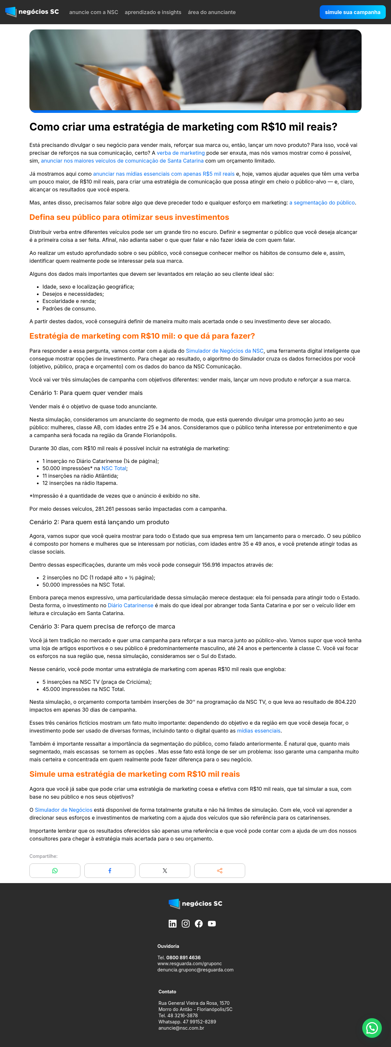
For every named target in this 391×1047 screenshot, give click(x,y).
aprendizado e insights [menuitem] (153, 12)
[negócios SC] (32, 12)
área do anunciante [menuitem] (212, 12)
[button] (219, 870)
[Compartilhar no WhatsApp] (54, 870)
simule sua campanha (353, 12)
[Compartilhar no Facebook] (109, 870)
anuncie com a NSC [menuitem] (93, 12)
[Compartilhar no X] (164, 870)
